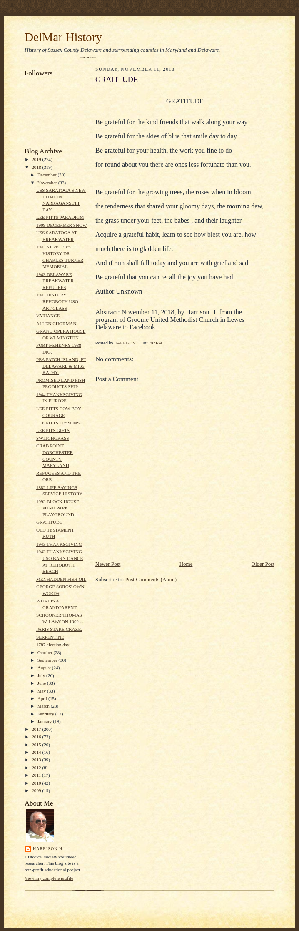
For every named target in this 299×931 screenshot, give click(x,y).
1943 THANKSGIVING (59, 544)
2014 (37, 752)
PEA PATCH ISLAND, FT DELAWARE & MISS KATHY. (61, 366)
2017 (37, 729)
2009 (37, 790)
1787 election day (52, 644)
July (41, 675)
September (48, 659)
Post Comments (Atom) (151, 579)
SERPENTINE (50, 637)
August (44, 667)
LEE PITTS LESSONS (58, 422)
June (42, 682)
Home (186, 564)
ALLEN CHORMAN (56, 323)
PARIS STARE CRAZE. (59, 629)
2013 (37, 759)
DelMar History (63, 37)
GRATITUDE (49, 521)
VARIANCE (48, 315)
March (44, 705)
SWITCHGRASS (52, 438)
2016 (37, 736)
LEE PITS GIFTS (53, 430)
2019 (37, 159)
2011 (37, 775)
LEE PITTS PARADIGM (60, 217)
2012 (37, 767)
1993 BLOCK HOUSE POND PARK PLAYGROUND (57, 508)
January (45, 721)
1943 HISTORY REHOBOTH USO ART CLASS (57, 301)
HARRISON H (47, 848)
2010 (37, 782)
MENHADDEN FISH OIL (61, 579)
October (45, 652)
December (47, 174)
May (42, 690)
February (46, 713)
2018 (37, 167)
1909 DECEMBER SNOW (61, 225)
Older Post (263, 564)
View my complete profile (49, 878)
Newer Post (107, 564)
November (47, 182)
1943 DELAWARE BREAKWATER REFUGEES (55, 281)
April (42, 698)
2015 (37, 744)
